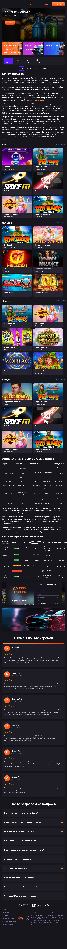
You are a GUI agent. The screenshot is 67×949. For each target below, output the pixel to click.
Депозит (10, 22)
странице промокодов (35, 100)
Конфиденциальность (9, 921)
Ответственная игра (8, 918)
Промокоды (6, 912)
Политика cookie (7, 924)
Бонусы (4, 909)
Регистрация (58, 4)
